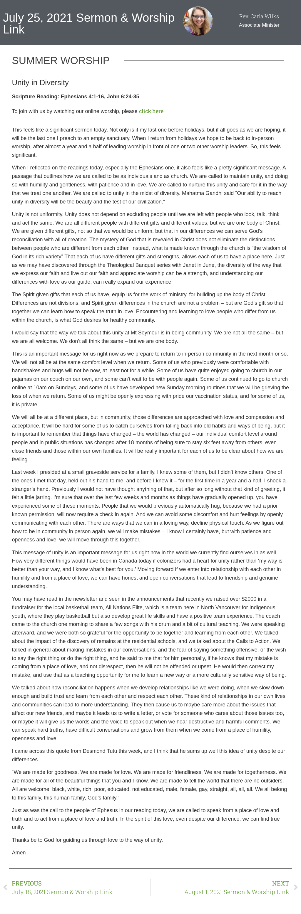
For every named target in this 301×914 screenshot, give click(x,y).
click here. (152, 111)
